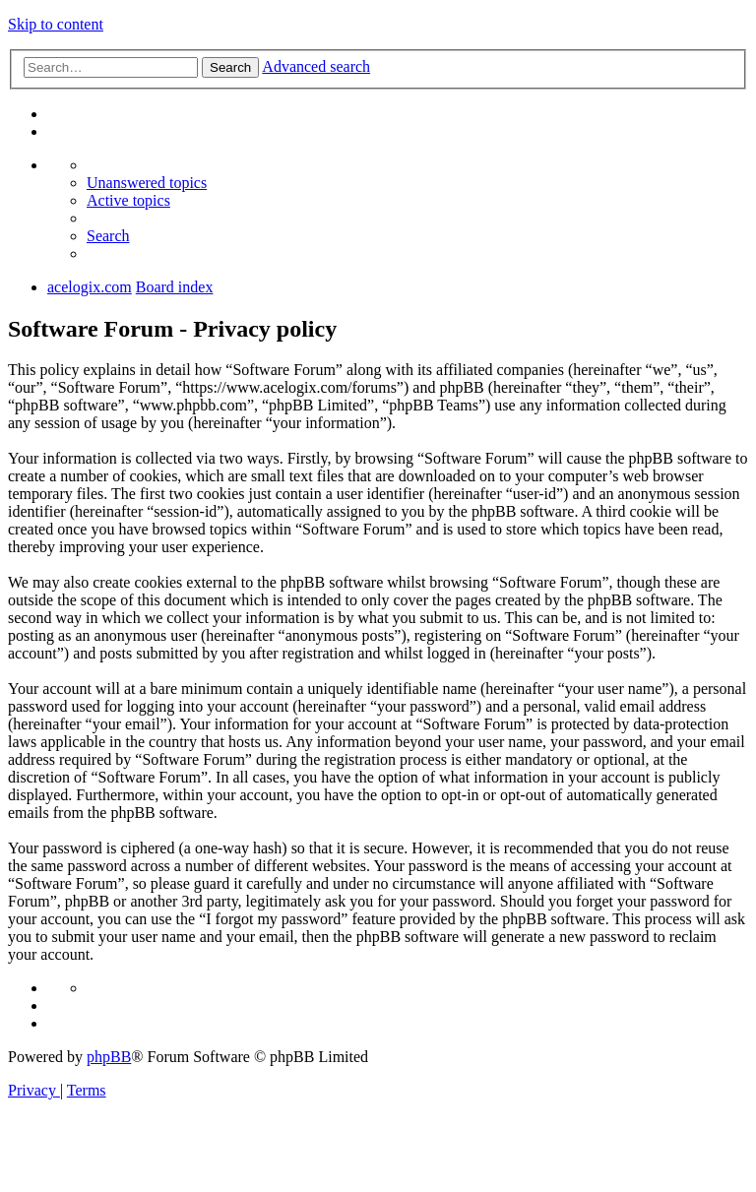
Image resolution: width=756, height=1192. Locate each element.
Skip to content (55, 24)
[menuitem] (147, 182)
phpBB (109, 1056)
